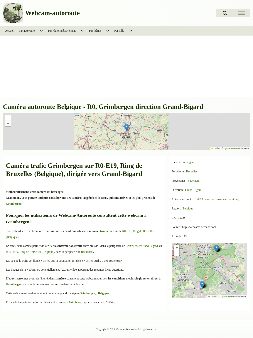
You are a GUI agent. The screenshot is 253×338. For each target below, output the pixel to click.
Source (176, 227)
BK (174, 217)
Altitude (176, 236)
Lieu (174, 162)
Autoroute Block (181, 199)
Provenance (178, 180)
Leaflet (215, 148)
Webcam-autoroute (52, 13)
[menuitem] (10, 31)
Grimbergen (65, 165)
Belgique (103, 293)
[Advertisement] (126, 69)
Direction (177, 190)
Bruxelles (131, 245)
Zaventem (194, 180)
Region (176, 208)
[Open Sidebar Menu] (241, 13)
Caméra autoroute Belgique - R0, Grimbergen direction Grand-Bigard (103, 106)
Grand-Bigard (122, 173)
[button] (126, 127)
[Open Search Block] (224, 13)
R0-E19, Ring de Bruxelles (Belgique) (31, 251)
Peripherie (178, 171)
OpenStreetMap (231, 148)
